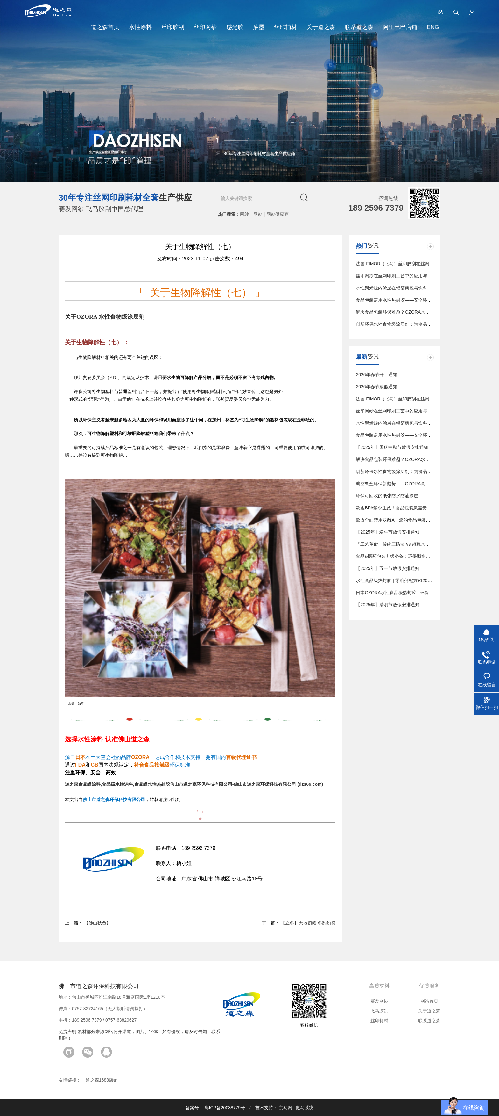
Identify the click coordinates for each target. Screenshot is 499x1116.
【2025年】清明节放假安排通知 (387, 604)
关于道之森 (429, 1010)
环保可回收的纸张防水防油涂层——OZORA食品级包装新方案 (417, 495)
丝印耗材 (379, 1020)
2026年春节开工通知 (376, 374)
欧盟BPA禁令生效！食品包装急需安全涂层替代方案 (407, 507)
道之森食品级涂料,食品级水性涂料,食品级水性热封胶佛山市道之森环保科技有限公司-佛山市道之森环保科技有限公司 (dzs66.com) (194, 784)
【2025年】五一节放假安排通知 (387, 568)
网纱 (244, 214)
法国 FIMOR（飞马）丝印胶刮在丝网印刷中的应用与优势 (412, 263)
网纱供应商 (277, 214)
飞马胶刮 (379, 1010)
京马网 (285, 1107)
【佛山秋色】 (97, 922)
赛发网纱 (379, 1000)
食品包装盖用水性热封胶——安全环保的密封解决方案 (409, 300)
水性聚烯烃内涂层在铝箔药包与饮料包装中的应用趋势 (409, 287)
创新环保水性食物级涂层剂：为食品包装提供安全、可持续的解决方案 (425, 324)
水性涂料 (90, 739)
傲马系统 (304, 1107)
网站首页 (429, 1000)
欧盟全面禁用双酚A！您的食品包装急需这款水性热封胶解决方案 (419, 519)
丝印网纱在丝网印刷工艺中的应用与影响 (396, 275)
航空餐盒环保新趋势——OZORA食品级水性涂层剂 (406, 483)
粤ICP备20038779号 (225, 1107)
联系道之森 (429, 1020)
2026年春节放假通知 (376, 386)
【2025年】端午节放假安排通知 (387, 532)
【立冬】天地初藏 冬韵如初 (308, 922)
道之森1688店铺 (102, 1080)
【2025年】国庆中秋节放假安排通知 (392, 447)
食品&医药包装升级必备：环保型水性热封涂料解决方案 (411, 556)
